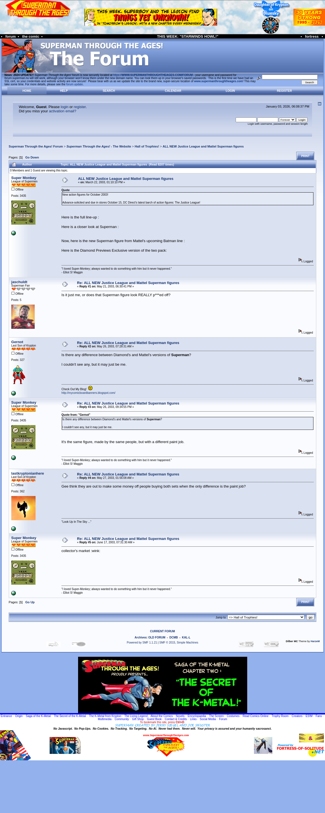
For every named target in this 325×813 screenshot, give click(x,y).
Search (109, 90)
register (80, 107)
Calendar (173, 90)
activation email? (62, 111)
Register (284, 90)
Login (230, 90)
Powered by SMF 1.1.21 (142, 642)
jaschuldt (19, 282)
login (64, 107)
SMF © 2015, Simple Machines (178, 642)
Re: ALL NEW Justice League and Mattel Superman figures (128, 283)
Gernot (17, 342)
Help (64, 90)
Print (305, 156)
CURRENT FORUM (162, 631)
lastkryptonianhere (27, 473)
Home (27, 90)
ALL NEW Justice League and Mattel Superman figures (203, 146)
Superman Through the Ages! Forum (36, 146)
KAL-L (186, 637)
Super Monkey (23, 178)
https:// (153, 75)
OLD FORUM (156, 637)
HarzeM (315, 641)
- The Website (99, 146)
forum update (74, 84)
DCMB (173, 637)
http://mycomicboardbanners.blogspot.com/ (88, 392)
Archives (141, 637)
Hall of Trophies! (147, 146)
